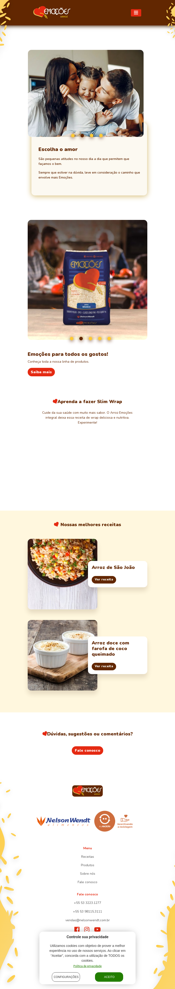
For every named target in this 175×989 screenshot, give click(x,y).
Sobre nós (87, 873)
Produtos (87, 865)
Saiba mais (41, 372)
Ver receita (104, 579)
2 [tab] (82, 135)
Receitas (87, 856)
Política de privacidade (87, 966)
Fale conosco (87, 750)
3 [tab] (91, 135)
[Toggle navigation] (136, 12)
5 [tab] (109, 338)
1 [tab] (73, 135)
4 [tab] (101, 135)
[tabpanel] (86, 93)
